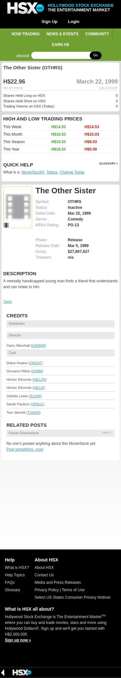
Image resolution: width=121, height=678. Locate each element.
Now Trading (26, 34)
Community (97, 34)
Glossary (12, 590)
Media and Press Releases (58, 582)
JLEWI (35, 396)
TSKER (33, 412)
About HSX (44, 567)
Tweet (7, 301)
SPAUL (37, 404)
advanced (22, 55)
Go (95, 55)
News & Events (62, 34)
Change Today (72, 172)
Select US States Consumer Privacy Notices (72, 597)
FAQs (10, 582)
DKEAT (36, 363)
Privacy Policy (47, 590)
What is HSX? (17, 567)
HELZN (39, 379)
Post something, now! (25, 449)
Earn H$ (60, 44)
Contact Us (44, 575)
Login (73, 21)
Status (51, 172)
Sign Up (49, 21)
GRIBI (37, 371)
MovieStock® (33, 172)
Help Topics (15, 575)
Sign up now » (18, 640)
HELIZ (39, 388)
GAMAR (38, 345)
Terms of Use (73, 590)
